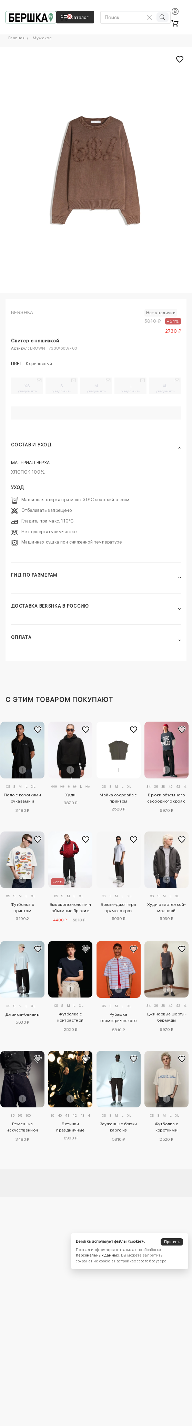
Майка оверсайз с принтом (118, 798)
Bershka (22, 312)
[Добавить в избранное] (37, 730)
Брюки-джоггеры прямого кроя (119, 907)
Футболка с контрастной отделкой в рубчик (70, 1018)
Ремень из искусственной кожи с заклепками (22, 1128)
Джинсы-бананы (22, 1014)
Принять (172, 1242)
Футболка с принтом (22, 907)
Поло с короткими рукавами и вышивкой (22, 799)
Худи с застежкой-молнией (166, 907)
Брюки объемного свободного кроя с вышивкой (166, 799)
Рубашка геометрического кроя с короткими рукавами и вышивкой (118, 1018)
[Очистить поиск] (149, 17)
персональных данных (97, 1255)
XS (27, 388)
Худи (70, 795)
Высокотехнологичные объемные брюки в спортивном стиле (71, 908)
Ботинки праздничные (70, 1127)
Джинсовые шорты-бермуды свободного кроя (166, 1018)
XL (165, 388)
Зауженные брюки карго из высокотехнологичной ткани (119, 1128)
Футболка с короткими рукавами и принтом (166, 1128)
